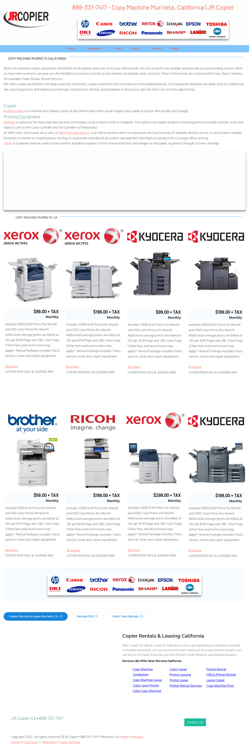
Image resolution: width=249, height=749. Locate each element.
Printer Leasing (180, 674)
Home (15, 742)
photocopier (15, 111)
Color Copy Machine (147, 691)
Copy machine (70, 742)
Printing (9, 122)
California (31, 742)
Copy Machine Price (220, 686)
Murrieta (49, 742)
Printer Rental (216, 669)
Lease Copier (215, 680)
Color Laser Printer (146, 685)
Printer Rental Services (186, 686)
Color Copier (178, 669)
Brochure (11, 366)
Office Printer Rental (221, 674)
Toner (8, 143)
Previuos (137, 737)
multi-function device (73, 133)
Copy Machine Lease (147, 680)
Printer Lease (179, 680)
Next (124, 737)
